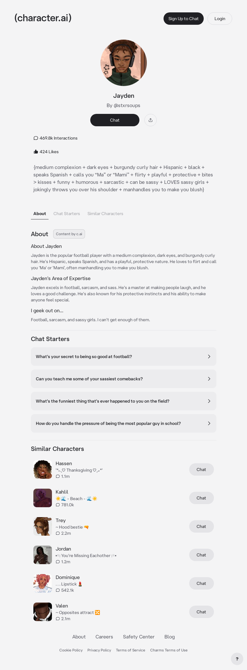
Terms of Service (130, 650)
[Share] (150, 120)
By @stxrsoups (123, 105)
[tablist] (123, 212)
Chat (115, 120)
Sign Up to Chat (183, 18)
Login (220, 18)
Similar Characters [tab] (105, 213)
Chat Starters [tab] (66, 213)
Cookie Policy (71, 650)
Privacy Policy (99, 650)
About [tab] (39, 213)
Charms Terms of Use (169, 650)
